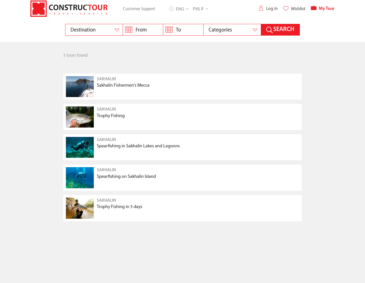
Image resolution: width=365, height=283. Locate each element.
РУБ (200, 9)
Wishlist (294, 8)
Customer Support (139, 9)
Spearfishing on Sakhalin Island (126, 176)
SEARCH (283, 29)
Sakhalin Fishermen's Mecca (123, 85)
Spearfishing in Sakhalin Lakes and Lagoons (138, 146)
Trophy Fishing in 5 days (119, 207)
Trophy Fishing (111, 116)
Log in (268, 8)
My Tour (322, 8)
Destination (83, 30)
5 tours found (75, 55)
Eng (182, 9)
